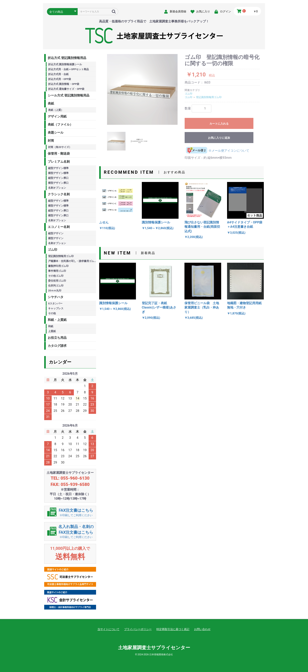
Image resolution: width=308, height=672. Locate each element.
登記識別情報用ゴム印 (61, 256)
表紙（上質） (55, 109)
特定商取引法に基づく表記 (172, 629)
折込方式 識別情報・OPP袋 (63, 84)
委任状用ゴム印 (57, 280)
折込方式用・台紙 (58, 74)
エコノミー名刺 (59, 227)
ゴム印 (52, 250)
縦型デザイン (55, 233)
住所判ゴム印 (55, 285)
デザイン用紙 (57, 116)
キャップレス (55, 308)
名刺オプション (57, 187)
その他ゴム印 (55, 275)
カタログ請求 (57, 346)
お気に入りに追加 (219, 137)
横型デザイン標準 (58, 173)
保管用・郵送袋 (59, 153)
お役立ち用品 (57, 338)
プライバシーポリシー (138, 629)
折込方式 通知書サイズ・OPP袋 (66, 88)
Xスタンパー (55, 303)
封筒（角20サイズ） (60, 147)
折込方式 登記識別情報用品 (67, 58)
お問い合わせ (202, 629)
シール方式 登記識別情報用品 (68, 95)
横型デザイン (55, 238)
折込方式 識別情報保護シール (65, 64)
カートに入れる (219, 123)
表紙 (51, 103)
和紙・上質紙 (57, 320)
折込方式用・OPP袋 (59, 79)
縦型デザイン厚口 (58, 177)
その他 (52, 313)
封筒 (51, 140)
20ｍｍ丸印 (54, 290)
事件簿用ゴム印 (57, 270)
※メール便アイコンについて (217, 150)
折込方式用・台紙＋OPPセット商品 (68, 69)
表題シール (55, 132)
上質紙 (52, 331)
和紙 (50, 326)
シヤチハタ (55, 297)
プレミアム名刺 (59, 161)
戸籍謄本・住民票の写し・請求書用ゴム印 (72, 261)
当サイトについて (108, 629)
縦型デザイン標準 (58, 168)
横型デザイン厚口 (58, 182)
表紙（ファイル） (60, 124)
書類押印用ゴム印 (58, 265)
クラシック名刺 (59, 194)
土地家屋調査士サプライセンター (154, 647)
